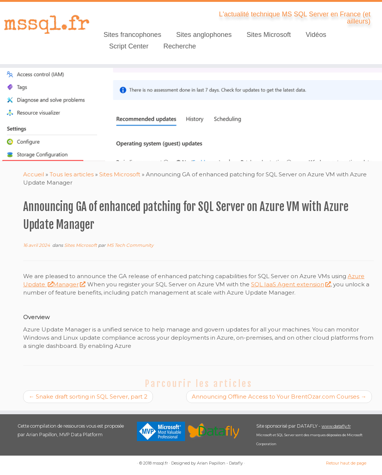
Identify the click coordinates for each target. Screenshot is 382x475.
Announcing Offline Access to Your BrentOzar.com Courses (279, 396)
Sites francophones (132, 34)
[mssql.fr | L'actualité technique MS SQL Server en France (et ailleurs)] (45, 24)
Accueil (33, 174)
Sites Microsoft (269, 34)
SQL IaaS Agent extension (291, 284)
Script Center (128, 46)
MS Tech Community (130, 245)
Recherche (179, 46)
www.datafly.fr (336, 426)
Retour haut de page (346, 463)
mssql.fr (160, 463)
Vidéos (316, 34)
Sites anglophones (204, 34)
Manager (69, 284)
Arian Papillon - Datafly (220, 463)
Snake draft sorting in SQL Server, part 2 (88, 396)
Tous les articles (72, 174)
